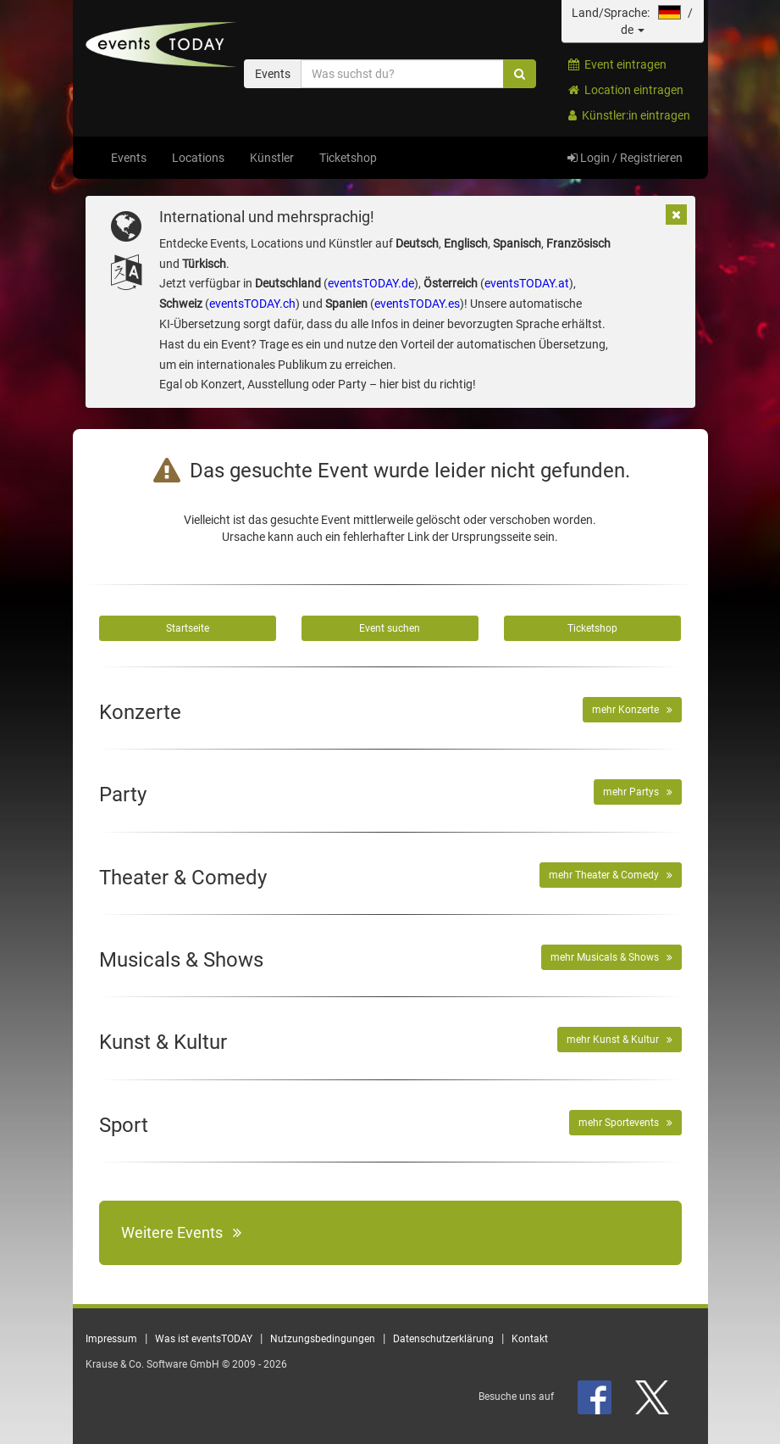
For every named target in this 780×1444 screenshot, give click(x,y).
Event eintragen (617, 64)
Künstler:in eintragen (629, 115)
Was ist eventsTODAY (203, 1339)
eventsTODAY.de (371, 283)
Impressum (111, 1339)
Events (129, 157)
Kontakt (530, 1339)
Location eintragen (625, 90)
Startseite (187, 628)
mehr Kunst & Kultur (619, 1039)
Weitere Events (181, 1232)
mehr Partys (637, 792)
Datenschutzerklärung (443, 1339)
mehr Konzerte (632, 710)
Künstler (272, 157)
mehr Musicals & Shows (611, 957)
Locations (198, 157)
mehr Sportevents (625, 1123)
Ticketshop (348, 157)
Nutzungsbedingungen (322, 1339)
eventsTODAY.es (417, 303)
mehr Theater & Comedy (610, 875)
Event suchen (389, 628)
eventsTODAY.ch (252, 303)
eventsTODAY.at (526, 283)
